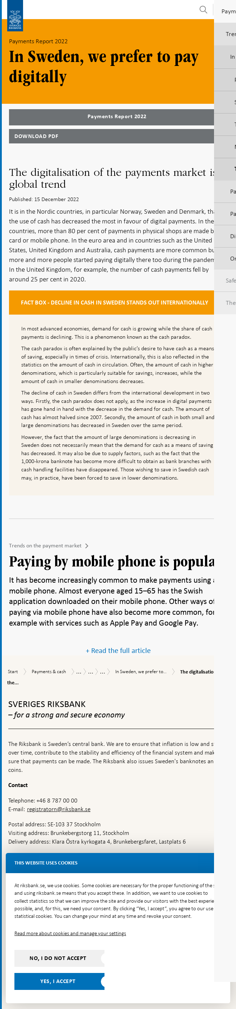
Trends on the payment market (45, 545)
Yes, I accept (58, 981)
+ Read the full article (118, 650)
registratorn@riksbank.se (58, 809)
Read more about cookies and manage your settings (70, 933)
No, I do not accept (58, 958)
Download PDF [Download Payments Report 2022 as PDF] (36, 136)
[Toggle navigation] (225, 9)
